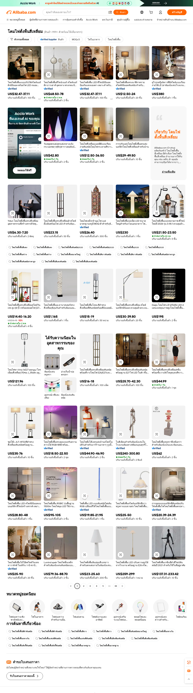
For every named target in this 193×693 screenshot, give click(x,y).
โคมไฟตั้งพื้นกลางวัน (163, 631)
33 (116, 586)
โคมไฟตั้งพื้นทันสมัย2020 (70, 247)
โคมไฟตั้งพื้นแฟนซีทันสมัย (48, 638)
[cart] (151, 12)
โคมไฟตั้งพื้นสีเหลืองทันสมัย (111, 638)
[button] (110, 12)
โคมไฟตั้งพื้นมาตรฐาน (79, 645)
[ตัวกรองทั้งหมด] (20, 39)
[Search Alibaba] (76, 12)
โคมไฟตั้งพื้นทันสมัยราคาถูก (161, 254)
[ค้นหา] (120, 12)
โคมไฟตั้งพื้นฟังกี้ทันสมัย (20, 645)
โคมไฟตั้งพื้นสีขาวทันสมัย (98, 254)
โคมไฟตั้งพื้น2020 (129, 247)
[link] (189, 662)
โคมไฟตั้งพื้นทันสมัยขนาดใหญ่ (132, 631)
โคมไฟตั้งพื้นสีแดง (18, 247)
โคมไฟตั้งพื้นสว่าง (18, 254)
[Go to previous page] (71, 586)
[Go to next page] (122, 586)
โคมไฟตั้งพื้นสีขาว (77, 631)
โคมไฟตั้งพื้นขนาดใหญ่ (68, 254)
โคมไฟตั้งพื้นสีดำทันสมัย (20, 631)
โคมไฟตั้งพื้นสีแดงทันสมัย (53, 261)
